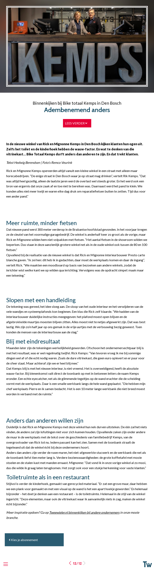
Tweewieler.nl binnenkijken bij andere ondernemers (84, 512)
